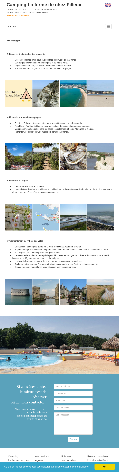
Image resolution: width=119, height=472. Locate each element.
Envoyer (73, 439)
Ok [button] (104, 467)
